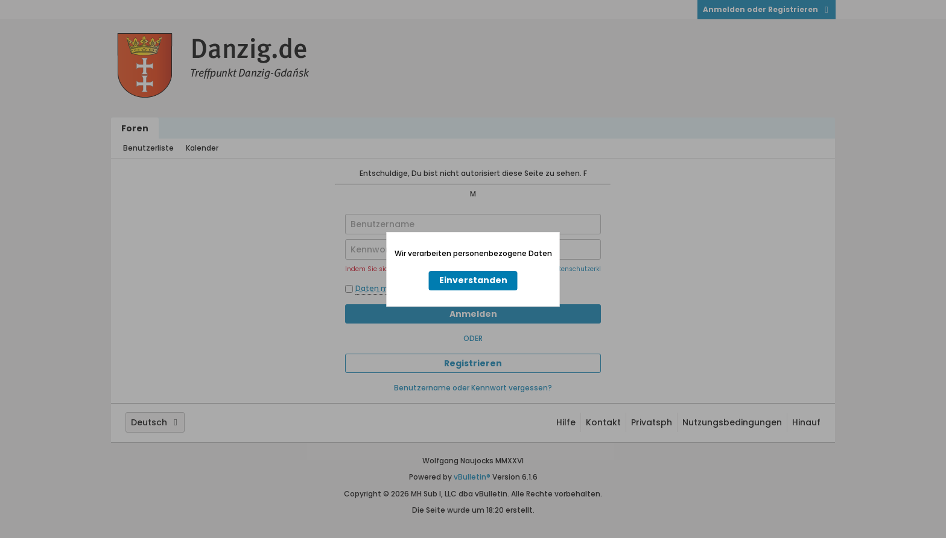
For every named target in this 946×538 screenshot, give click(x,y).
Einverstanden (473, 280)
